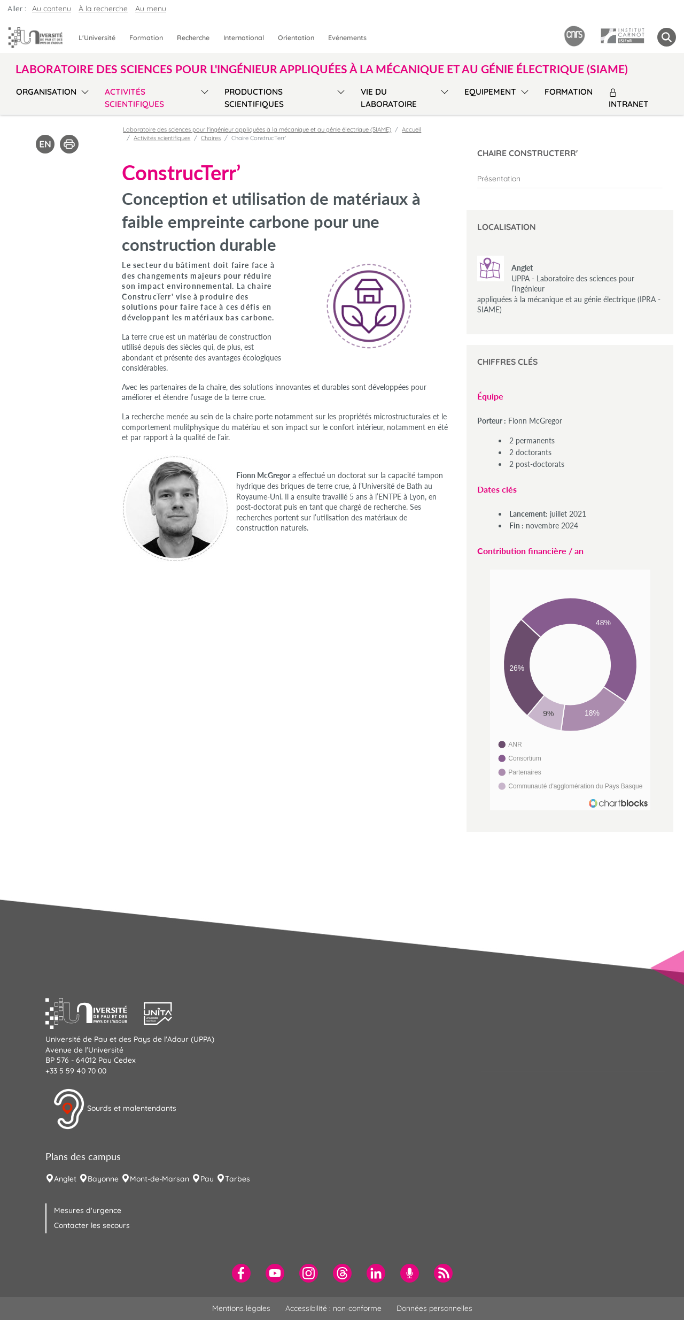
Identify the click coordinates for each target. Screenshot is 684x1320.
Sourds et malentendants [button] (114, 1109)
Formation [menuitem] (146, 37)
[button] (94, 1012)
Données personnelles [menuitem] (434, 1308)
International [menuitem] (243, 37)
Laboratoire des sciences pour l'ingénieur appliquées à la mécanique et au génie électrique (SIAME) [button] (321, 68)
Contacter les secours (92, 1225)
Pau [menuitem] (207, 1179)
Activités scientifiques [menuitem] (134, 98)
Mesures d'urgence (87, 1210)
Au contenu (51, 8)
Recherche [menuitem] (193, 37)
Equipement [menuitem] (490, 92)
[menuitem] (570, 178)
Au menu (150, 8)
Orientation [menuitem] (296, 37)
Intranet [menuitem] (629, 98)
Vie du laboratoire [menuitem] (389, 98)
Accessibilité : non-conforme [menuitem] (333, 1308)
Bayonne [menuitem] (103, 1179)
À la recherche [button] (103, 8)
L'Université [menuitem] (97, 37)
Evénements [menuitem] (347, 37)
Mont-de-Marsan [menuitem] (159, 1179)
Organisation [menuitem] (46, 92)
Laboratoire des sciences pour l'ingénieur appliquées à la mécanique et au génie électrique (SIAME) (257, 129)
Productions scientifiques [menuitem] (254, 98)
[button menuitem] (666, 37)
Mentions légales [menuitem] (241, 1308)
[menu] (83, 96)
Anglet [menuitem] (65, 1179)
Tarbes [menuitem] (237, 1179)
